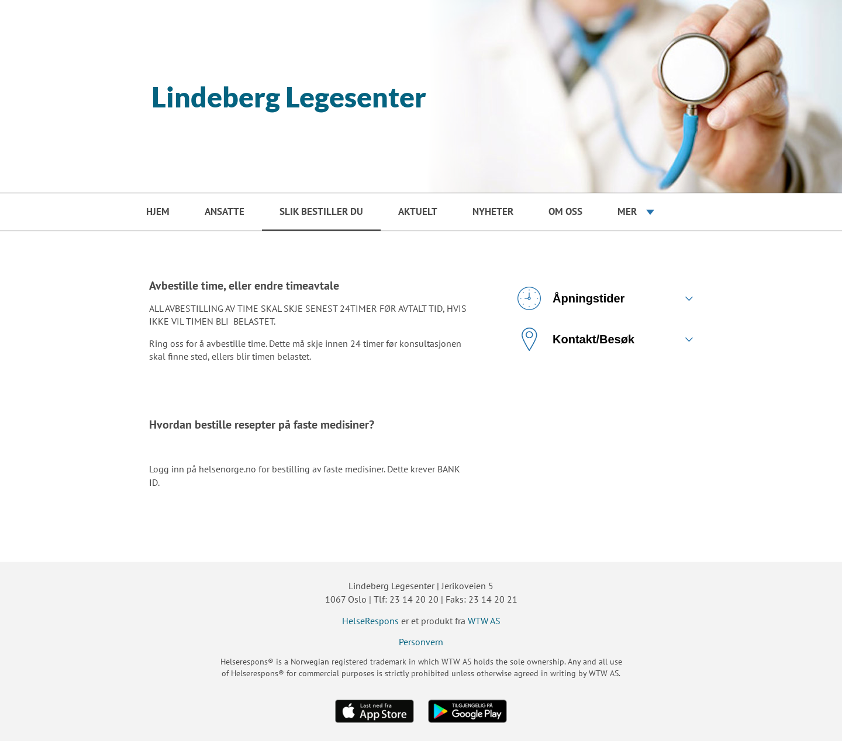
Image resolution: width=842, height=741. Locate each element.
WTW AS (484, 621)
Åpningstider (570, 298)
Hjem (158, 211)
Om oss (565, 211)
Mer (627, 211)
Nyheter (492, 211)
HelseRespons (370, 621)
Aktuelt (417, 211)
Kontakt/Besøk (575, 339)
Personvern (421, 642)
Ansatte (224, 211)
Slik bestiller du (321, 211)
